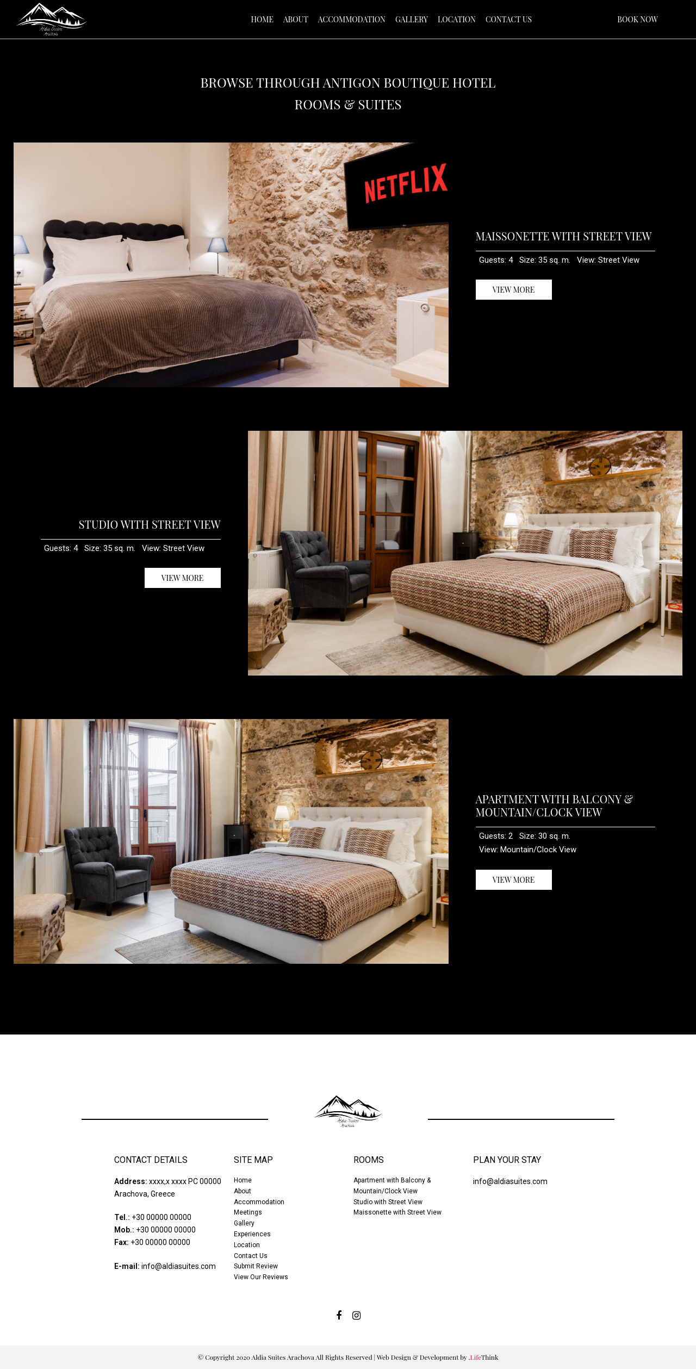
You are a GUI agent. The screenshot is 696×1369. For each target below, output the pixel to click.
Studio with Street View (150, 524)
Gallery (244, 1223)
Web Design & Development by (438, 1357)
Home (243, 1180)
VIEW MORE (514, 289)
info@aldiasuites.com (178, 1266)
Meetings (248, 1212)
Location (247, 1245)
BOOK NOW (637, 19)
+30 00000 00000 (161, 1217)
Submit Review (256, 1266)
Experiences (252, 1234)
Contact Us (251, 1256)
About (242, 1191)
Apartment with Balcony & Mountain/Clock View (554, 805)
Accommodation (259, 1202)
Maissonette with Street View (564, 235)
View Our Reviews (261, 1277)
